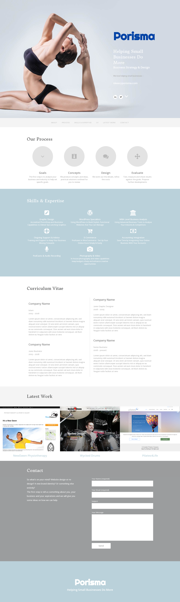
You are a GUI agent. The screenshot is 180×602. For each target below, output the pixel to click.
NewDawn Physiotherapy (30, 455)
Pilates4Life (150, 455)
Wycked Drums (90, 455)
